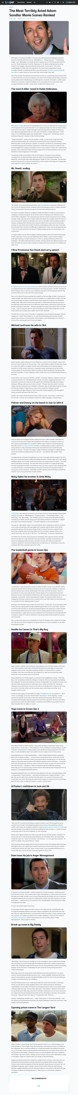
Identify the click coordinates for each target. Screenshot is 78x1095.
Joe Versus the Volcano (19, 917)
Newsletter (70, 2)
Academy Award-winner (50, 827)
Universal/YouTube (62, 282)
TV (34, 2)
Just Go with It (29, 446)
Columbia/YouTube (62, 201)
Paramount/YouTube (61, 1040)
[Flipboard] (58, 2)
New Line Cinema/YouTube (60, 509)
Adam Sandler (19, 126)
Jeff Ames (13, 18)
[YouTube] (49, 2)
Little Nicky (15, 513)
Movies (29, 2)
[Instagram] (55, 2)
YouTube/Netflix (62, 121)
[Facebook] (47, 2)
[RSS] (63, 2)
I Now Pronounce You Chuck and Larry (25, 287)
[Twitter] (52, 2)
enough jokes (45, 205)
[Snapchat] (60, 2)
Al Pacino (61, 827)
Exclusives (21, 2)
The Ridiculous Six (45, 694)
